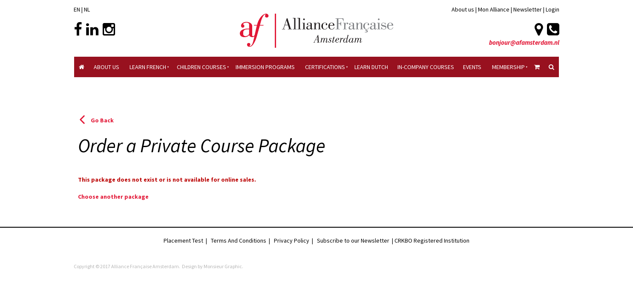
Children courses (201, 67)
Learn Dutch (371, 67)
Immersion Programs (265, 67)
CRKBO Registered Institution (431, 240)
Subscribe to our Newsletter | (355, 240)
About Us (106, 67)
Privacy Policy (291, 240)
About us (463, 9)
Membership (508, 67)
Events (472, 67)
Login (552, 9)
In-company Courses (425, 67)
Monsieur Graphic (223, 266)
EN (77, 9)
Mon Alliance (493, 9)
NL (87, 9)
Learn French (147, 67)
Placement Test (183, 240)
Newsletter (528, 9)
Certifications (325, 67)
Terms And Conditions (238, 240)
